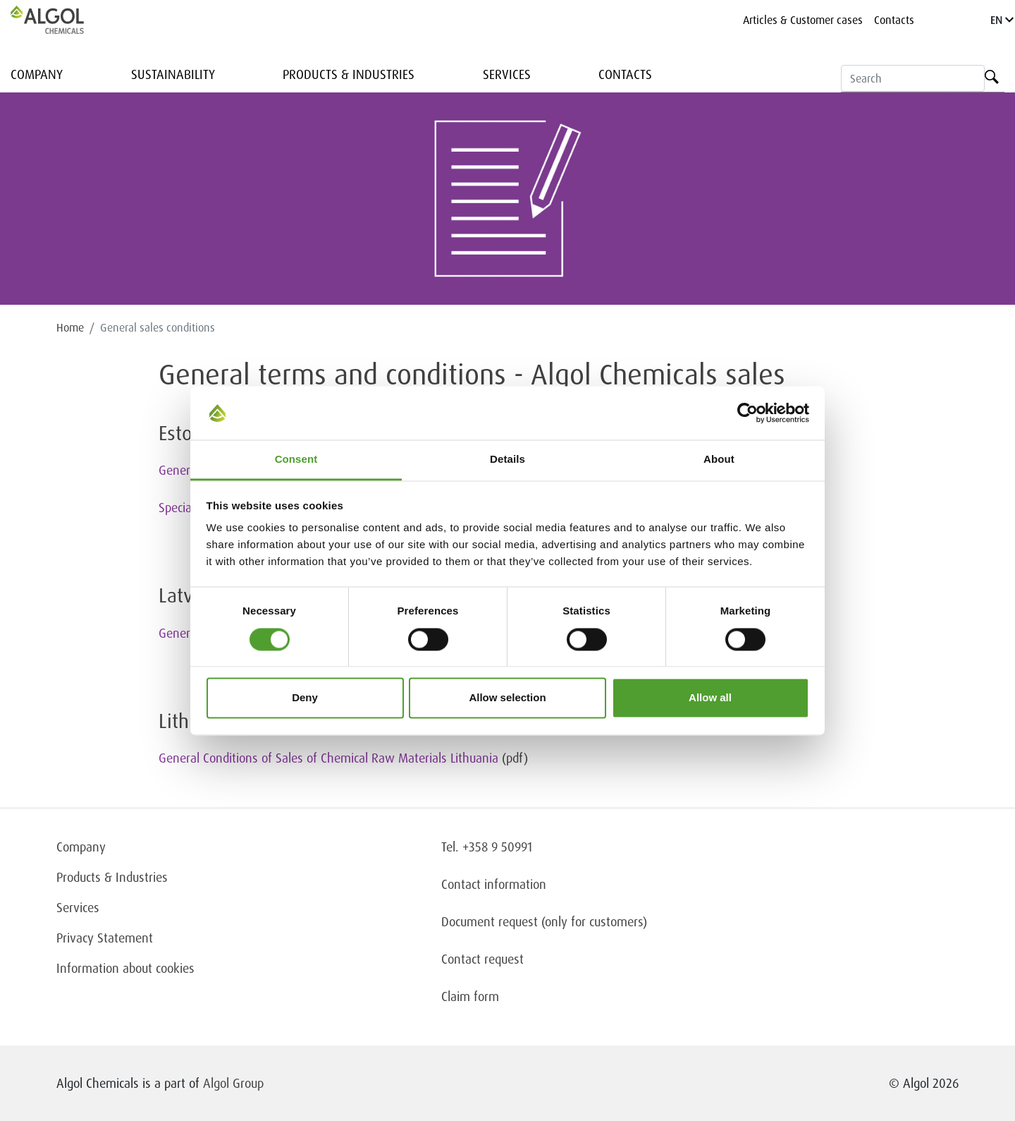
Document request (489, 921)
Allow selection (507, 698)
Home (70, 327)
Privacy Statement (104, 937)
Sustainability (173, 74)
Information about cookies (125, 968)
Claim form (470, 996)
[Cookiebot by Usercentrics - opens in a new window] (747, 412)
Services (507, 74)
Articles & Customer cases (803, 20)
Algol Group (233, 1083)
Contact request (482, 959)
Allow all (710, 698)
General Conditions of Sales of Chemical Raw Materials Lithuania (328, 757)
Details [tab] (507, 460)
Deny (305, 698)
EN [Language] (1002, 20)
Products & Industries (348, 74)
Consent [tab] (296, 460)
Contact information (493, 884)
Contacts (894, 20)
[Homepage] (62, 20)
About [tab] (718, 460)
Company (37, 74)
